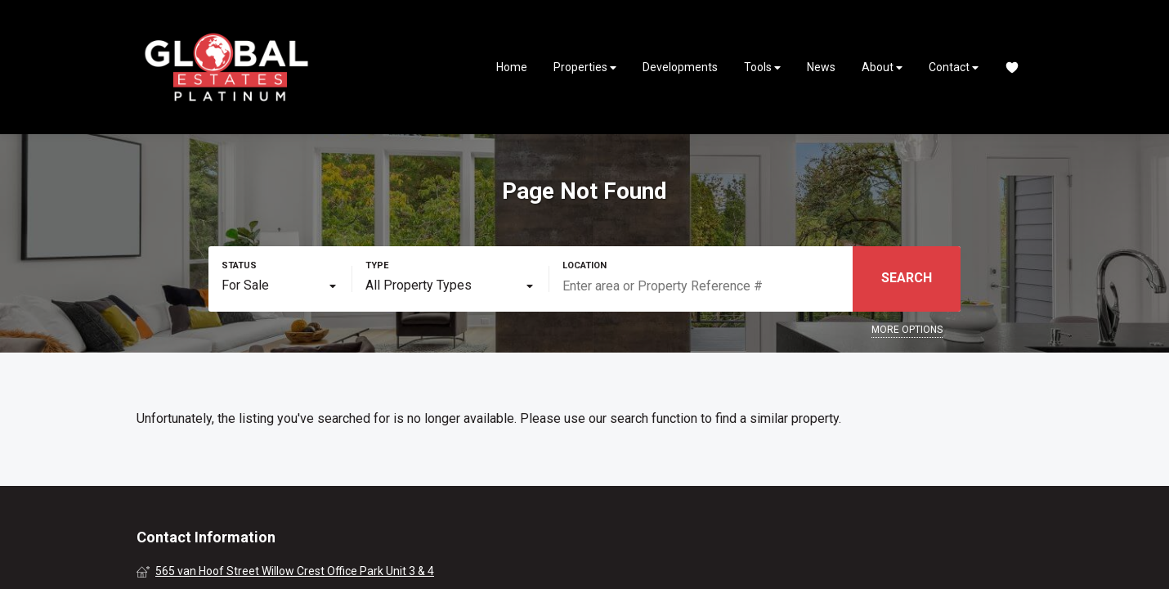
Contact (954, 67)
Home (511, 67)
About (882, 67)
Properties (584, 67)
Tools (762, 67)
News (821, 67)
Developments (680, 67)
